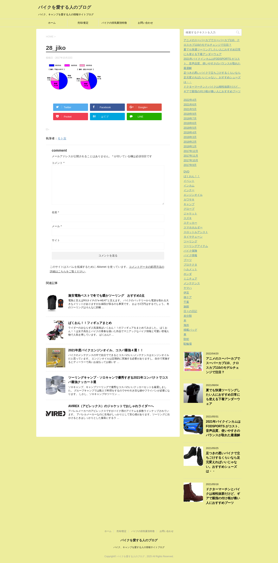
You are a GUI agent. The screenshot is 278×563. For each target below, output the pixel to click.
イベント (189, 180)
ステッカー (190, 222)
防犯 (186, 339)
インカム (189, 185)
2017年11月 (191, 155)
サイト (56, 240)
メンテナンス (192, 283)
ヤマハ (188, 287)
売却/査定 (83, 22)
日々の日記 (190, 311)
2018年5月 (190, 127)
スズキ (188, 218)
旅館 (186, 306)
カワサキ (189, 199)
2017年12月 (191, 151)
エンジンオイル (193, 194)
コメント (58, 162)
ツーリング (190, 241)
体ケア (188, 297)
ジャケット (190, 213)
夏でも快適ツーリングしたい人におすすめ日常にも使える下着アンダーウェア (223, 397)
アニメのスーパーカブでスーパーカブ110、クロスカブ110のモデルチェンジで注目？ (223, 365)
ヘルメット (190, 269)
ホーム (52, 22)
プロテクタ (190, 264)
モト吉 (62, 138)
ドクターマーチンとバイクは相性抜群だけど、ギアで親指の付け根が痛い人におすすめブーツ (223, 496)
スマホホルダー (193, 227)
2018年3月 (190, 137)
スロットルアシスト (196, 232)
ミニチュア (190, 278)
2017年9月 (190, 165)
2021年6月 (190, 104)
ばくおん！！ (192, 176)
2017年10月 (191, 160)
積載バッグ (190, 329)
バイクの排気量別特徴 (114, 22)
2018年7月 (190, 118)
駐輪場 (188, 343)
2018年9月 (190, 113)
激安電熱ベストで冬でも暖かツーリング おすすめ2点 (106, 295)
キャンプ (189, 204)
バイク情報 (190, 255)
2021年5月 (190, 109)
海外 (186, 325)
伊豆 (186, 292)
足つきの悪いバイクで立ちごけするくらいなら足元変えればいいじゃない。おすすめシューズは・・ (212, 77)
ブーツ (188, 260)
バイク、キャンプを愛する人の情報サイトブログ (139, 547)
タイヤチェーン (193, 236)
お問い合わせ (145, 22)
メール (57, 226)
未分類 (188, 315)
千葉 (186, 301)
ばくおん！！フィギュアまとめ (90, 323)
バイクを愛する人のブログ (64, 7)
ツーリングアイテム (196, 246)
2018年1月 (190, 146)
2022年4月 (190, 99)
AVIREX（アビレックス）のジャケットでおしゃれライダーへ (111, 406)
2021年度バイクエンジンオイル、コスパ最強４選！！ (105, 350)
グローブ (189, 208)
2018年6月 (190, 123)
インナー (189, 190)
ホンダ (188, 273)
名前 (55, 212)
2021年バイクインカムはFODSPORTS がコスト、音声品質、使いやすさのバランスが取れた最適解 (212, 63)
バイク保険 (190, 250)
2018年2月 (190, 141)
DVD (186, 171)
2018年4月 (190, 132)
